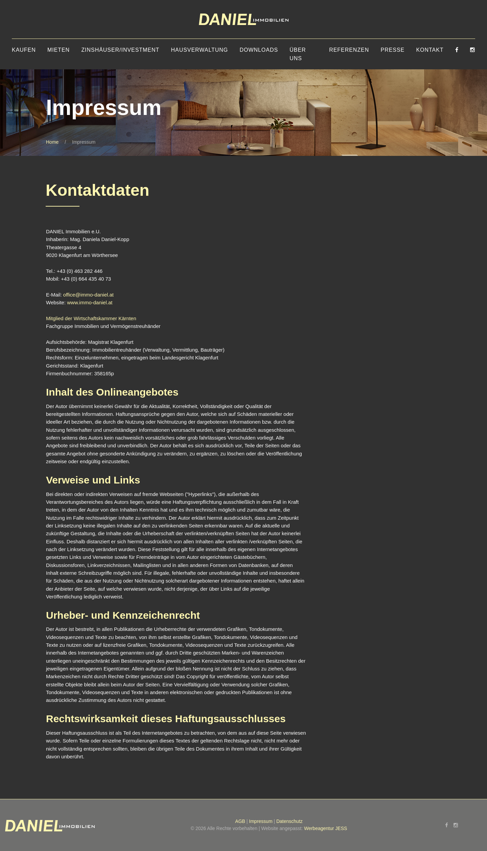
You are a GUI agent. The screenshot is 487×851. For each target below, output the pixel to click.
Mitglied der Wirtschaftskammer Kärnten (91, 318)
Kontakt (429, 50)
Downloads (258, 50)
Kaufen (24, 50)
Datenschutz (289, 821)
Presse (393, 50)
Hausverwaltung (199, 50)
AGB (240, 821)
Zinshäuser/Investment (120, 50)
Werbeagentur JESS (325, 828)
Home (52, 142)
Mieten (58, 50)
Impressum (260, 821)
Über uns (297, 54)
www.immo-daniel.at (89, 302)
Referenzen (349, 50)
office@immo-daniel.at (88, 295)
